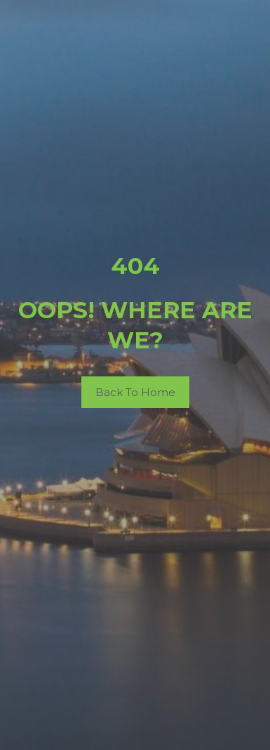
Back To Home (135, 392)
